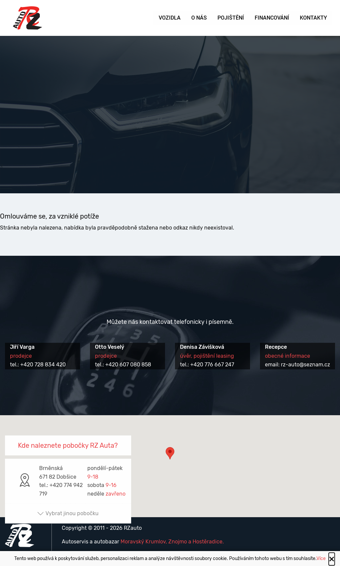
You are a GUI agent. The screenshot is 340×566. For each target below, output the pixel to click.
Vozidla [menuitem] (170, 18)
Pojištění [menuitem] (230, 18)
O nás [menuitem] (199, 18)
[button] (170, 460)
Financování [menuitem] (272, 18)
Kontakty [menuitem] (313, 18)
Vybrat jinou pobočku (68, 513)
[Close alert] (332, 559)
